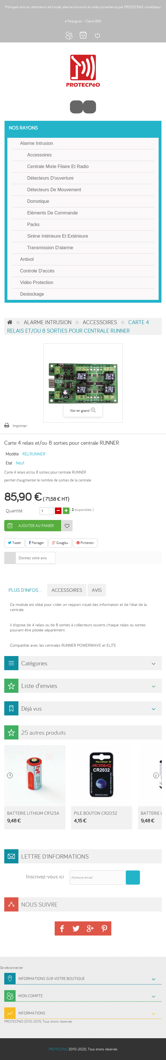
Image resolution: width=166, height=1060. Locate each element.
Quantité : (15, 510)
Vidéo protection (36, 282)
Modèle (12, 453)
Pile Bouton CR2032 (95, 813)
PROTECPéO (58, 1049)
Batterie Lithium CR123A (33, 813)
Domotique (38, 201)
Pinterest (85, 542)
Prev (10, 775)
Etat (9, 462)
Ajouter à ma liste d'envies (67, 525)
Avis (97, 590)
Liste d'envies (39, 685)
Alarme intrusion (36, 143)
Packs (33, 224)
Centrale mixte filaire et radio (58, 166)
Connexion (97, 35)
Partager (36, 542)
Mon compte (69, 35)
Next (156, 775)
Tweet (14, 542)
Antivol (27, 259)
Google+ (60, 542)
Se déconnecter (11, 967)
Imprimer (20, 425)
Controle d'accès (37, 270)
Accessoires (39, 154)
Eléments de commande (52, 212)
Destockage (32, 294)
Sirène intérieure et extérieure (57, 236)
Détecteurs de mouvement (54, 189)
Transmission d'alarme (50, 247)
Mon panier (83, 35)
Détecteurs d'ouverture (50, 178)
